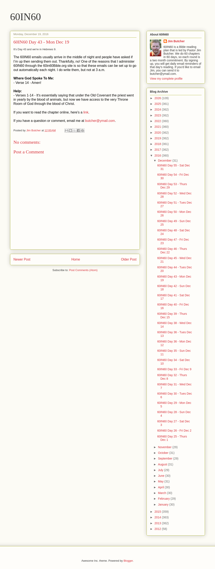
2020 (158, 132)
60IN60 (25, 16)
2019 (158, 138)
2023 (158, 115)
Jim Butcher (176, 41)
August (163, 464)
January (163, 504)
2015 (158, 511)
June (161, 475)
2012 (158, 529)
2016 (158, 155)
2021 (158, 126)
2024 (158, 109)
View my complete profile (166, 78)
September (165, 458)
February (164, 498)
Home (75, 259)
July (161, 470)
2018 (158, 144)
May (161, 481)
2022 (158, 121)
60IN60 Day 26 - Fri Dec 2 (174, 430)
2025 (158, 103)
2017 (158, 149)
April (161, 487)
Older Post (128, 259)
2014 (158, 517)
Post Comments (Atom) (83, 270)
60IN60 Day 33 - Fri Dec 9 (174, 369)
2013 (158, 523)
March (162, 493)
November (165, 447)
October (163, 452)
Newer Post (21, 259)
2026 (158, 98)
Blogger (128, 560)
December (165, 160)
